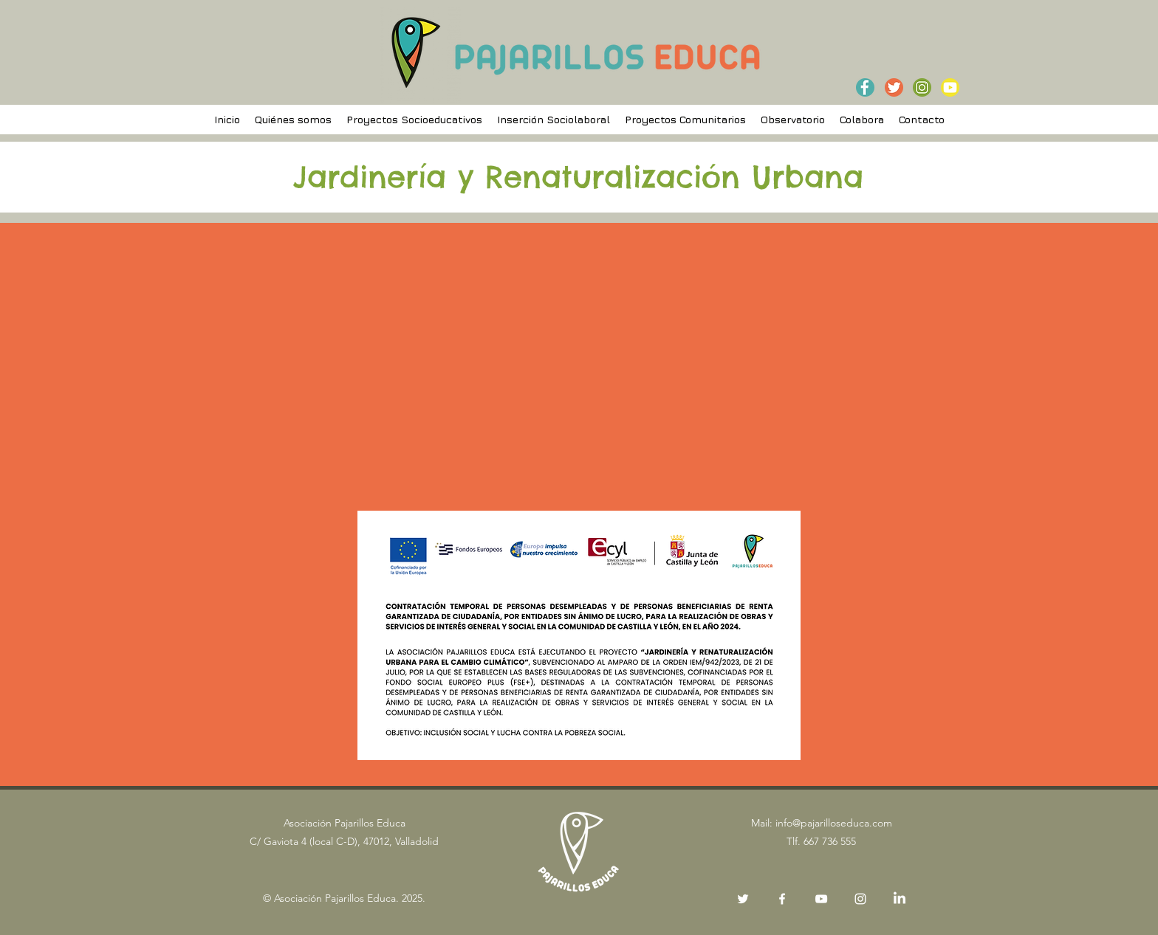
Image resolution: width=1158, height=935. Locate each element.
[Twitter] (743, 898)
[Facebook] (782, 898)
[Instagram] (860, 898)
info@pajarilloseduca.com (833, 822)
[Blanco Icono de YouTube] (821, 898)
